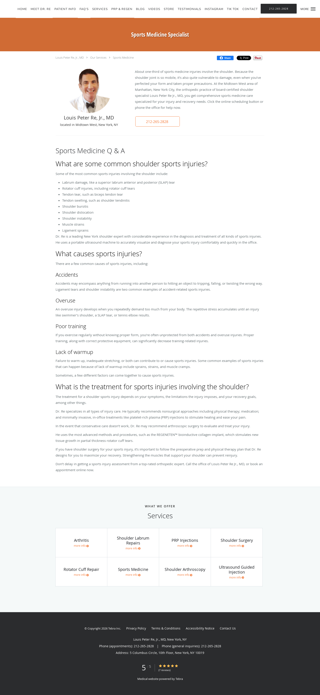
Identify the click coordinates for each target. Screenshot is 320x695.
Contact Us (228, 628)
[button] (313, 8)
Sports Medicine (123, 58)
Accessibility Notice (200, 628)
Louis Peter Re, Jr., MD (70, 58)
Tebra (179, 679)
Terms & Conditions (165, 628)
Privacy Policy (136, 628)
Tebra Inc (114, 628)
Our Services (98, 58)
